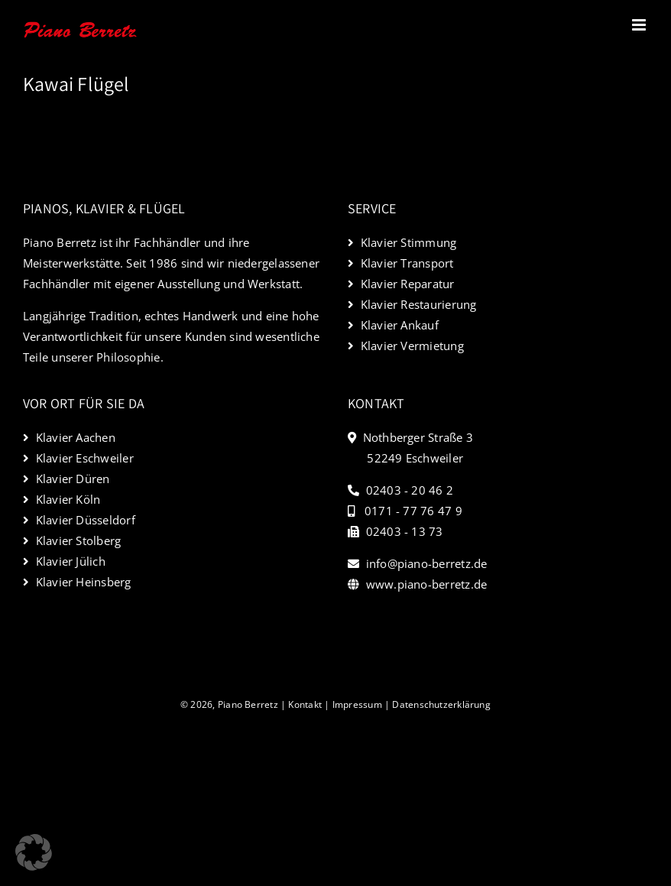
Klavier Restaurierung (419, 304)
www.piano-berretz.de (427, 584)
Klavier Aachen (75, 437)
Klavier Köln (68, 499)
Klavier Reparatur (408, 283)
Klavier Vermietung (412, 345)
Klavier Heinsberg (83, 581)
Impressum (357, 704)
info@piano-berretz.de (427, 563)
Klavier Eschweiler (85, 458)
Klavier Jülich (70, 561)
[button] (33, 852)
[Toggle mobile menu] (640, 25)
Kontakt (305, 704)
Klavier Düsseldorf (85, 519)
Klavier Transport (407, 263)
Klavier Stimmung (409, 242)
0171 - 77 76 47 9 (413, 510)
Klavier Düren (73, 478)
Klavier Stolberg (79, 540)
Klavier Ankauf (400, 325)
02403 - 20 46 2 (409, 490)
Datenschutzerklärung (441, 704)
